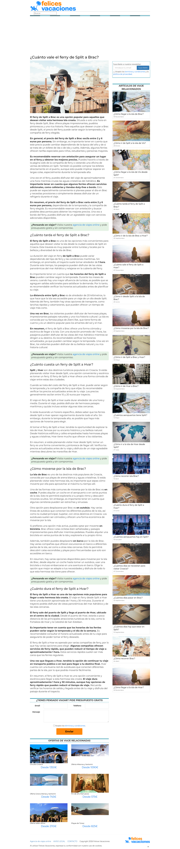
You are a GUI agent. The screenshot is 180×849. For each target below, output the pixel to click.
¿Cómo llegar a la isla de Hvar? (129, 687)
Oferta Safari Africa (37, 823)
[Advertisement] (90, 36)
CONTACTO (72, 841)
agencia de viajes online (86, 224)
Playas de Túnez (77, 823)
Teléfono (77, 706)
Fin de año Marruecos (80, 794)
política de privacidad (122, 74)
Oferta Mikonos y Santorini (82, 764)
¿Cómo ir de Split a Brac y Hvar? (129, 357)
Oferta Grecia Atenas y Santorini (43, 794)
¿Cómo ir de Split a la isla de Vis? (130, 143)
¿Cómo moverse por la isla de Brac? (131, 328)
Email (37, 706)
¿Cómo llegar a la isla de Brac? (129, 114)
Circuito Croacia (36, 764)
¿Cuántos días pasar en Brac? (128, 598)
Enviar (69, 731)
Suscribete (143, 68)
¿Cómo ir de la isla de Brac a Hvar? (131, 236)
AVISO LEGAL (59, 841)
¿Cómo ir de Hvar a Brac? (126, 386)
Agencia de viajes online (40, 841)
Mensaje (36, 712)
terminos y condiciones (135, 72)
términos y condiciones (75, 726)
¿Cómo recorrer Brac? (124, 658)
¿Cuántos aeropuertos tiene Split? (130, 415)
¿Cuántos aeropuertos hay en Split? (131, 537)
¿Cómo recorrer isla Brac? (126, 476)
